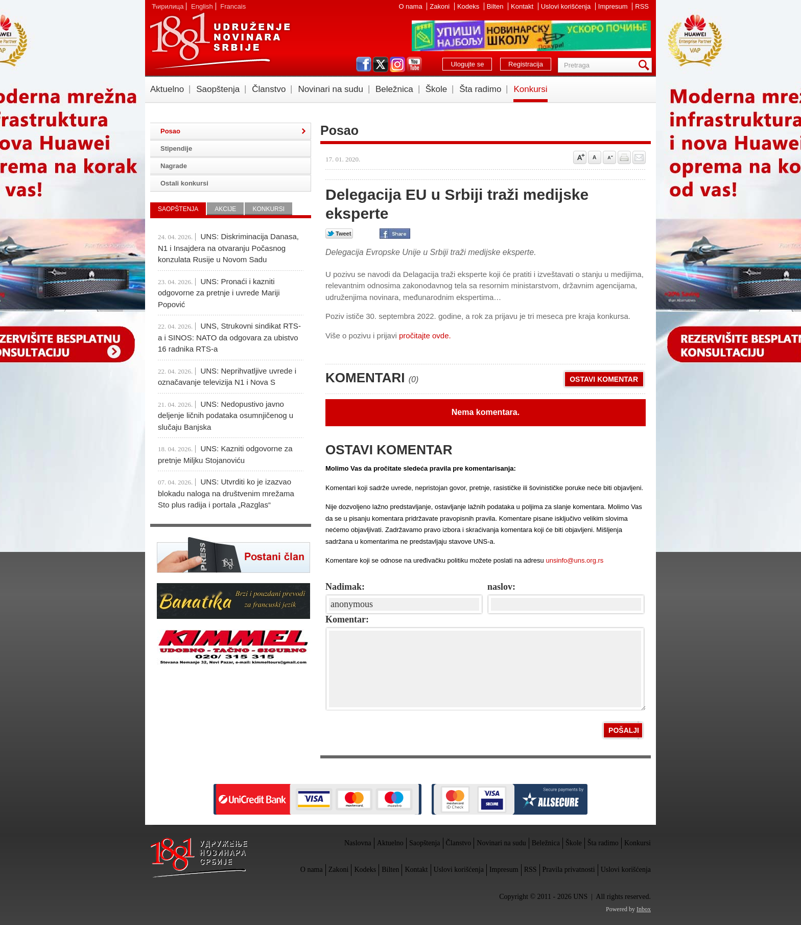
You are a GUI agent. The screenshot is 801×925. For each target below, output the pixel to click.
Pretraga (645, 65)
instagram (397, 64)
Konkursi (530, 89)
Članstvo (269, 89)
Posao (170, 131)
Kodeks (469, 6)
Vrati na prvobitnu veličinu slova (594, 157)
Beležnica (394, 89)
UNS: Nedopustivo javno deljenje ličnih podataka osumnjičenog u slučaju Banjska (225, 415)
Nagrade (173, 166)
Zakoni (441, 6)
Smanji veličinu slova (609, 157)
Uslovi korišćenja (567, 6)
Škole (436, 89)
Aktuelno (167, 89)
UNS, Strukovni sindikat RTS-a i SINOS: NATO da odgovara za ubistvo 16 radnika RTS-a (229, 337)
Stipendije (176, 148)
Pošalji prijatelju (639, 157)
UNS (220, 41)
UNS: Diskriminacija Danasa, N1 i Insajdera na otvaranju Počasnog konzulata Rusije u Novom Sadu (228, 248)
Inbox (644, 909)
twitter (380, 64)
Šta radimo (480, 89)
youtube (414, 64)
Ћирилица (167, 6)
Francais (233, 6)
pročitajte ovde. (424, 335)
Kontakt (523, 6)
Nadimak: (345, 586)
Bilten (496, 6)
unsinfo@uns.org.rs (574, 560)
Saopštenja (218, 89)
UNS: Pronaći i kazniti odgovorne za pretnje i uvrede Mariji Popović (218, 293)
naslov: (501, 586)
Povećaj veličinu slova (579, 157)
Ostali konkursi (184, 183)
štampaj (624, 157)
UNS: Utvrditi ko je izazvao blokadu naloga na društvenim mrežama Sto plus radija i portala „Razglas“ (226, 493)
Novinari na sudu (330, 89)
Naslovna (357, 843)
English (202, 6)
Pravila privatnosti (569, 869)
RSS (642, 6)
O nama (411, 6)
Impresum (613, 6)
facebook (363, 64)
